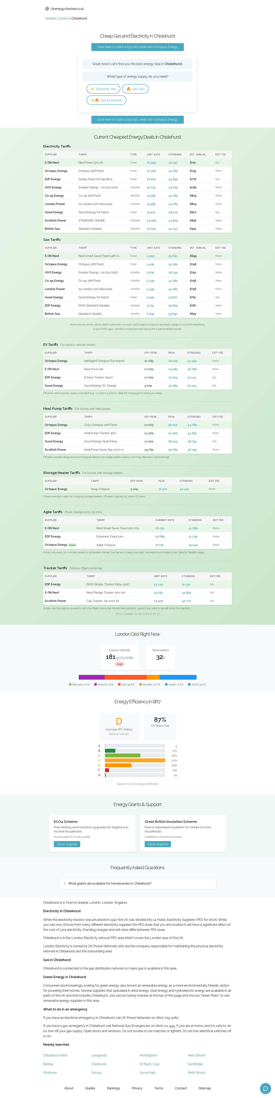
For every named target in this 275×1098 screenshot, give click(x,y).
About (68, 1088)
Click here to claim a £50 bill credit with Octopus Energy (137, 47)
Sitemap (205, 1088)
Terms (158, 1088)
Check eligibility (67, 844)
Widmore (50, 1073)
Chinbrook (98, 1065)
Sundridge (195, 1065)
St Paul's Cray (149, 1065)
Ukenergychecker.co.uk (64, 9)
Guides (90, 1088)
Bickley (48, 1065)
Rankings (113, 1088)
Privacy (137, 1088)
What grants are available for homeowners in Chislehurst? (110, 884)
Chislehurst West (55, 1056)
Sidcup (96, 1073)
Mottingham (148, 1056)
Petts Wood (196, 1073)
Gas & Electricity (107, 100)
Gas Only (138, 89)
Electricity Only (104, 89)
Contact (181, 1088)
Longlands (99, 1056)
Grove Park (147, 1073)
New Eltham (197, 1056)
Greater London (56, 18)
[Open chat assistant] (265, 1088)
